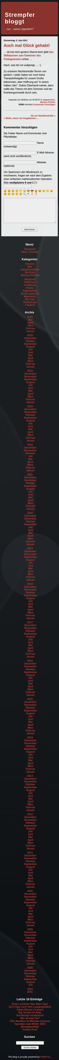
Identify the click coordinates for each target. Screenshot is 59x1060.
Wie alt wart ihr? (30, 1018)
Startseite (30, 249)
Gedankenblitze (30, 269)
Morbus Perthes (47, 102)
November (30, 376)
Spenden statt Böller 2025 (30, 1024)
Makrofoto (30, 296)
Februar (30, 328)
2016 (30, 660)
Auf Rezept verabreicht (30, 1015)
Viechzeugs (30, 302)
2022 (30, 444)
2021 (30, 474)
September (30, 344)
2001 (30, 992)
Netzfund (30, 279)
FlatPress (30, 282)
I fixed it (30, 305)
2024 (30, 371)
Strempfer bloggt (20, 18)
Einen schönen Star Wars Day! (30, 1004)
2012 (30, 814)
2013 (30, 776)
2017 (30, 622)
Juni (30, 352)
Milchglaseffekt (30, 1026)
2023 (30, 406)
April (30, 322)
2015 (30, 699)
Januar (30, 331)
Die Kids (30, 272)
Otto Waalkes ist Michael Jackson (30, 1021)
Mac (30, 266)
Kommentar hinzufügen (44, 104)
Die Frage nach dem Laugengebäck (30, 1006)
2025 (30, 335)
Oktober (30, 341)
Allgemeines (49, 99)
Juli (30, 349)
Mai (30, 319)
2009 (30, 929)
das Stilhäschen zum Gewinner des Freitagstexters (28, 55)
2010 (30, 891)
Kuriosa (30, 263)
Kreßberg (30, 285)
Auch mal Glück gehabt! (27, 45)
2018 (30, 584)
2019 (30, 548)
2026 (30, 317)
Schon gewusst (30, 293)
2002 (30, 989)
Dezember (30, 338)
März (30, 325)
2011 (30, 852)
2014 (30, 737)
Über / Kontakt (30, 252)
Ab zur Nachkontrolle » (43, 115)
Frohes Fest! (29, 1029)
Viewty (30, 288)
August (30, 346)
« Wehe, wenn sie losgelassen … (21, 118)
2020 (30, 513)
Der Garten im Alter (29, 1012)
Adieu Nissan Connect (30, 1009)
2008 (30, 967)
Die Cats (30, 299)
